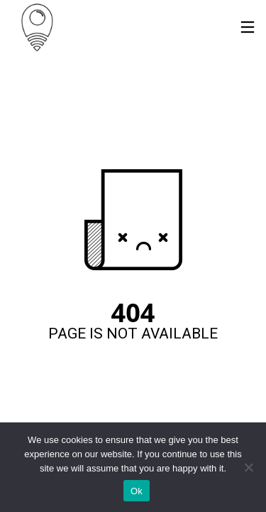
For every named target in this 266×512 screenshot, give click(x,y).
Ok (137, 491)
